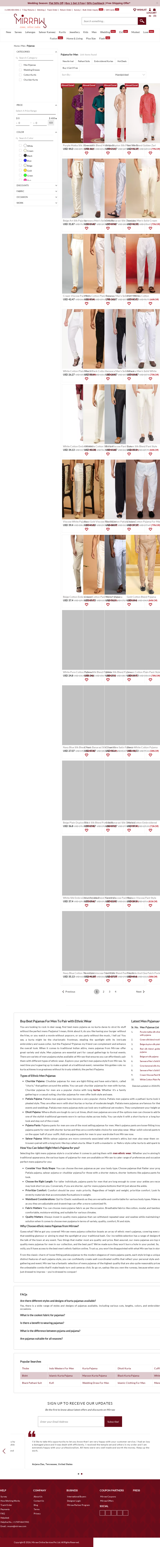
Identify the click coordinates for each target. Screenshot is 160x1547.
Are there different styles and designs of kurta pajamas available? (58, 1300)
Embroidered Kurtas (103, 61)
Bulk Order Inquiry (90, 10)
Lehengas (30, 32)
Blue (27, 160)
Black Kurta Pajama (128, 1375)
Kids (85, 32)
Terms (37, 1509)
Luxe (148, 32)
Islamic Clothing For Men (131, 1382)
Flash (104, 38)
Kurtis (62, 32)
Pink (27, 180)
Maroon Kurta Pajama (94, 1375)
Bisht (25, 1375)
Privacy (37, 1513)
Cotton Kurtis (30, 74)
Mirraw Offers (106, 1500)
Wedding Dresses (32, 70)
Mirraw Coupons (108, 1496)
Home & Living (75, 38)
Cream (28, 150)
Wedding (108, 32)
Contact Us (39, 1500)
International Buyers (76, 1496)
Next (138, 991)
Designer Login (74, 1500)
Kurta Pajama (89, 1368)
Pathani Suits (84, 61)
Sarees (18, 32)
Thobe (25, 1368)
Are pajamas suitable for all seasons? (41, 1338)
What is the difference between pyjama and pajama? (50, 1330)
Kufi (51, 1382)
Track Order (52, 10)
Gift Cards (112, 10)
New (8, 32)
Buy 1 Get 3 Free (70, 68)
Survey (77, 10)
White (28, 145)
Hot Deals (121, 61)
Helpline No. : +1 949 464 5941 (15, 1522)
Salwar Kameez (47, 32)
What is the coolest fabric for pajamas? (42, 1315)
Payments (5, 1509)
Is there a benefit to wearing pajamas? (42, 1322)
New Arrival (68, 61)
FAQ (3, 1513)
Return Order (65, 10)
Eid (123, 32)
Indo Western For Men (61, 1368)
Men (94, 32)
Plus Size (91, 38)
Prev (4, 1451)
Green (28, 175)
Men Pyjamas (30, 65)
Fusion (56, 38)
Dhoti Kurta (124, 1368)
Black (28, 155)
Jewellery (74, 32)
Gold (28, 170)
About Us (38, 1496)
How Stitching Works (10, 1500)
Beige (28, 165)
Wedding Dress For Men (95, 1382)
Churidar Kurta (31, 79)
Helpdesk (5, 1517)
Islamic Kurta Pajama (61, 1375)
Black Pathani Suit (32, 1382)
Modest (135, 32)
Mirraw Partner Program (78, 1505)
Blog (36, 1505)
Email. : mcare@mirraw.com (13, 1526)
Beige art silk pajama (149, 1056)
